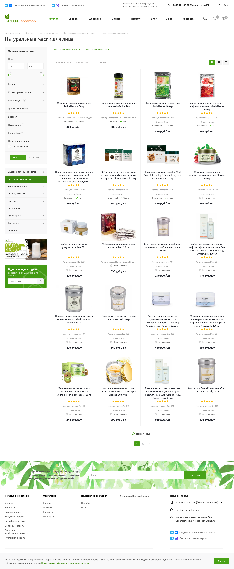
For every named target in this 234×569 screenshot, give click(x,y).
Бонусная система (14, 516)
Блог (83, 507)
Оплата (9, 502)
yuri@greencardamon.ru (188, 509)
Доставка (10, 507)
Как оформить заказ (15, 521)
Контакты (48, 511)
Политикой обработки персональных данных (65, 563)
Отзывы (47, 507)
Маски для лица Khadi (97, 49)
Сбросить (34, 157)
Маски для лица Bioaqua (67, 49)
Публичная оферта (15, 537)
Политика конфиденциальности (16, 531)
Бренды (47, 502)
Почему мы (49, 516)
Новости (85, 502)
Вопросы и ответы (14, 525)
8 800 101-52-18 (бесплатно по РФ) (191, 4)
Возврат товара (13, 511)
